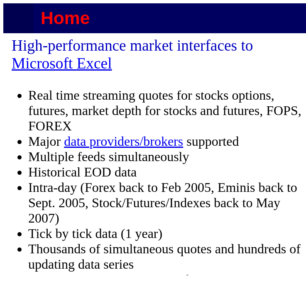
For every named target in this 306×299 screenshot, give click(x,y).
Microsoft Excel (62, 63)
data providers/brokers (123, 141)
